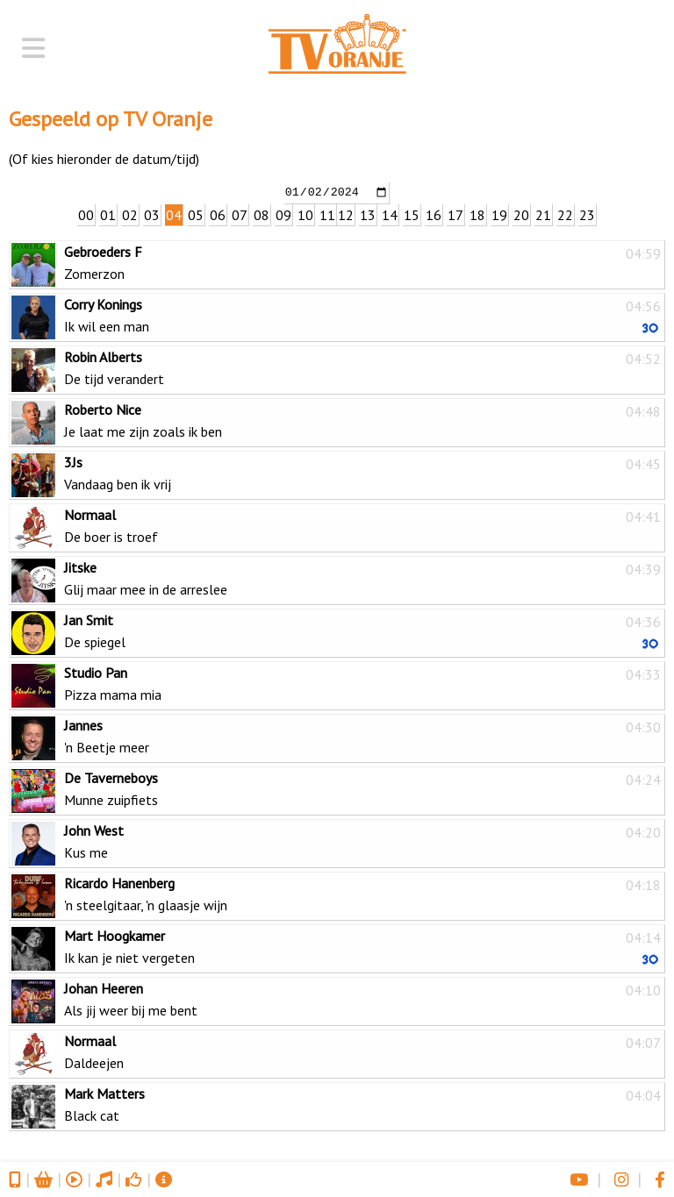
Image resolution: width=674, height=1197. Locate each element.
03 (152, 214)
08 (261, 214)
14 (390, 214)
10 (305, 214)
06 (218, 214)
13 (368, 214)
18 (477, 214)
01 (108, 214)
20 (521, 214)
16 (433, 214)
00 (86, 214)
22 (565, 214)
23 (587, 214)
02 (130, 214)
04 (174, 214)
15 (411, 214)
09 (283, 214)
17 (455, 214)
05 (196, 214)
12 (346, 214)
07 (239, 214)
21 (543, 214)
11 (327, 214)
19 (499, 214)
